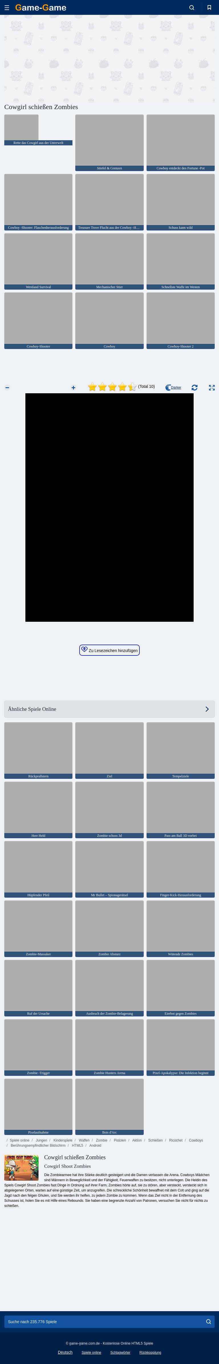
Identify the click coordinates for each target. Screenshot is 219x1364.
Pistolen (119, 1140)
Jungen (41, 1140)
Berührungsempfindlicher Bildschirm (37, 1146)
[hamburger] (6, 7)
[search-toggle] (192, 7)
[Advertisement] (57, 58)
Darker (173, 387)
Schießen (155, 1140)
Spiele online (19, 1140)
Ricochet (175, 1140)
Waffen (84, 1140)
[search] (208, 1321)
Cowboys (195, 1140)
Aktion (136, 1140)
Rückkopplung (150, 1353)
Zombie (101, 1140)
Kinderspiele (62, 1140)
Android (95, 1146)
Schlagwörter (120, 1353)
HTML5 (77, 1146)
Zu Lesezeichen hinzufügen (109, 650)
